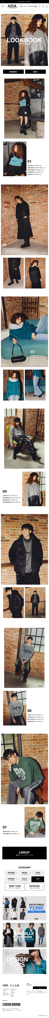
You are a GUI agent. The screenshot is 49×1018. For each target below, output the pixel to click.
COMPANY (12, 996)
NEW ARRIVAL (5, 993)
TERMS (12, 995)
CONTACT (12, 993)
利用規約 (40, 991)
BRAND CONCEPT (31, 6)
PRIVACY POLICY (14, 989)
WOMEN (21, 6)
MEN (25, 6)
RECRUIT (12, 990)
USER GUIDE (13, 992)
